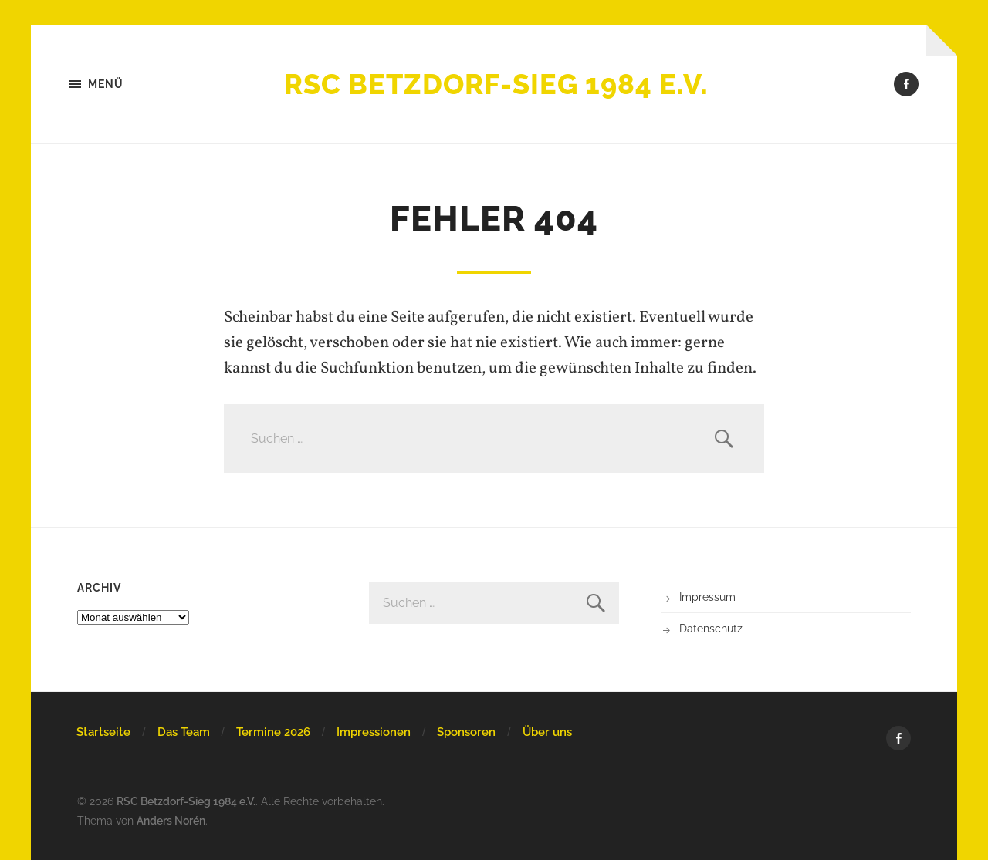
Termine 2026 (273, 732)
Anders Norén (171, 820)
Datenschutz (711, 628)
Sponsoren (466, 732)
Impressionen (374, 732)
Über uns (547, 732)
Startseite (103, 732)
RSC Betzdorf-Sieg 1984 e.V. (496, 84)
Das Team (183, 732)
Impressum (707, 596)
